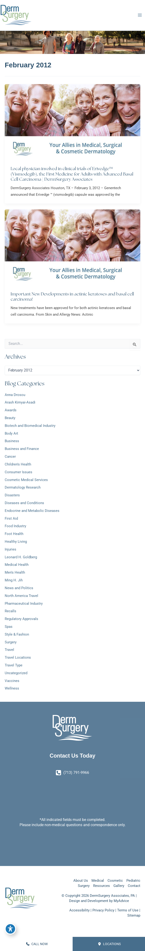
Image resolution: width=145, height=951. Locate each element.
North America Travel (21, 596)
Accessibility (79, 910)
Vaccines (12, 681)
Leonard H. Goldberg (21, 558)
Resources (101, 886)
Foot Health (14, 534)
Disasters (12, 496)
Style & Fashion (17, 635)
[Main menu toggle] (139, 15)
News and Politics (19, 589)
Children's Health (18, 465)
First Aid (11, 519)
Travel (9, 651)
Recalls (10, 612)
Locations (109, 944)
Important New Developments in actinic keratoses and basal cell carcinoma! (72, 297)
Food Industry (15, 527)
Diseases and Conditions (24, 504)
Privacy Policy (103, 910)
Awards (11, 411)
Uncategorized (16, 674)
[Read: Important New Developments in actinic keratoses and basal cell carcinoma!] (72, 248)
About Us (80, 880)
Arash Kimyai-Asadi (20, 403)
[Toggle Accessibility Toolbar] (10, 929)
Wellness (12, 689)
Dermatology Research (23, 488)
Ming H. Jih (14, 581)
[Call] (72, 772)
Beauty (10, 418)
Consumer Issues (18, 473)
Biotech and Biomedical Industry (30, 426)
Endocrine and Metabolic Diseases (32, 511)
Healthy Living (16, 542)
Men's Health (15, 573)
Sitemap (133, 915)
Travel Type (13, 666)
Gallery (118, 886)
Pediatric (133, 880)
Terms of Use (127, 910)
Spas (8, 627)
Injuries (10, 550)
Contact (134, 886)
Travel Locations (18, 658)
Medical (97, 880)
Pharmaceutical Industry (24, 604)
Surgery (11, 643)
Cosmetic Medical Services (26, 480)
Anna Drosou (15, 395)
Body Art (11, 434)
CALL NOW (37, 944)
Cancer (10, 457)
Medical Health (17, 565)
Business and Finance (22, 450)
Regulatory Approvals (21, 619)
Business (12, 442)
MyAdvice (121, 901)
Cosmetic (115, 880)
